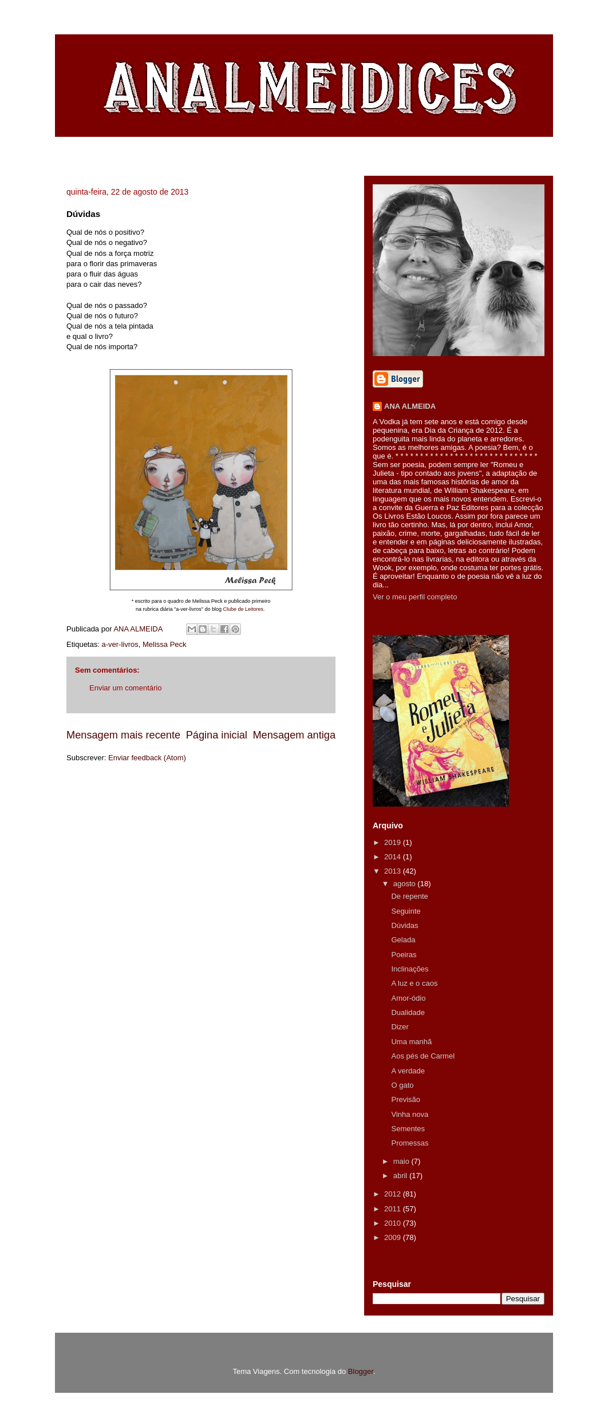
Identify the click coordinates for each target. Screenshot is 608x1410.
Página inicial (216, 735)
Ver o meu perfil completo (415, 597)
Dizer (399, 1026)
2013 (393, 871)
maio (402, 1161)
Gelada (403, 939)
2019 (393, 842)
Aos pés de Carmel (423, 1056)
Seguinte (405, 911)
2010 (393, 1223)
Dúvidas (404, 925)
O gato (402, 1085)
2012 (393, 1194)
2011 (393, 1208)
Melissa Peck (165, 644)
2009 (393, 1237)
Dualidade (408, 1012)
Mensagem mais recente (123, 735)
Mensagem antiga (293, 735)
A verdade (408, 1071)
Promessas (409, 1143)
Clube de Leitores (243, 609)
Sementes (408, 1128)
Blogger (360, 1371)
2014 (393, 856)
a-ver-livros (119, 644)
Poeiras (403, 954)
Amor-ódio (408, 998)
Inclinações (409, 969)
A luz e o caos (414, 983)
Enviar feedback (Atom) (147, 757)
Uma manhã (411, 1041)
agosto (405, 883)
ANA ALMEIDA (410, 406)
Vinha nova (409, 1114)
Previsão (405, 1099)
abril (401, 1175)
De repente (409, 896)
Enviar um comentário (125, 688)
